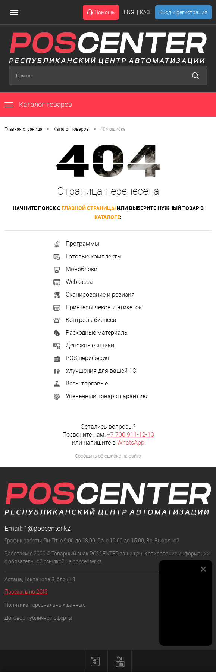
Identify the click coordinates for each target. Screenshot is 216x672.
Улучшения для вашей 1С (94, 370)
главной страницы (89, 207)
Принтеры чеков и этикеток (97, 307)
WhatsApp (130, 442)
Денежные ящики (83, 345)
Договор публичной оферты (38, 618)
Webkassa (72, 281)
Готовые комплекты (87, 256)
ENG (129, 12)
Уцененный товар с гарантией (100, 396)
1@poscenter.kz (47, 528)
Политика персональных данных (44, 605)
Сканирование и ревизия (93, 294)
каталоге (107, 216)
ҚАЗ (145, 12)
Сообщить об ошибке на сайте (108, 456)
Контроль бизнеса (84, 319)
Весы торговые (80, 383)
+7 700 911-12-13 (130, 434)
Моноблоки (74, 269)
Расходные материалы (90, 332)
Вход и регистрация (183, 12)
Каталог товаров (38, 104)
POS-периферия (80, 358)
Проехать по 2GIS (25, 592)
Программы (75, 243)
